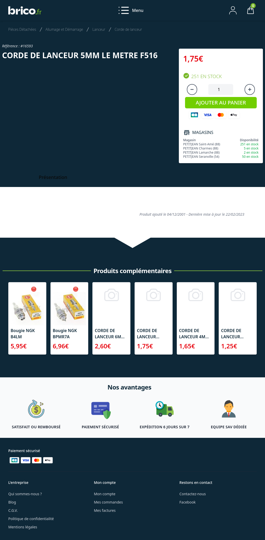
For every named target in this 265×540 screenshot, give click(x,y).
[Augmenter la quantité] (250, 89)
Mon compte (104, 493)
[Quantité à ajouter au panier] (220, 89)
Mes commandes (108, 502)
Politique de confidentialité (31, 518)
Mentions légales (22, 526)
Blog (12, 502)
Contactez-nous (192, 493)
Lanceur (98, 29)
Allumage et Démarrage (64, 29)
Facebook (187, 502)
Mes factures (105, 510)
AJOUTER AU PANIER (221, 102)
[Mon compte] (233, 10)
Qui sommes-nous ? (25, 493)
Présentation (53, 177)
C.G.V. (13, 510)
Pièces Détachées (22, 29)
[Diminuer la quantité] (192, 89)
